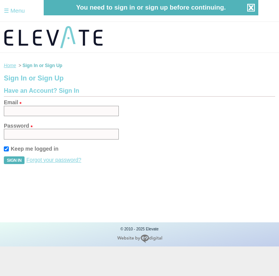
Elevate (139, 37)
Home (10, 65)
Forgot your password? (53, 160)
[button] (14, 160)
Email (11, 102)
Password (16, 126)
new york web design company (139, 238)
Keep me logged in (34, 149)
